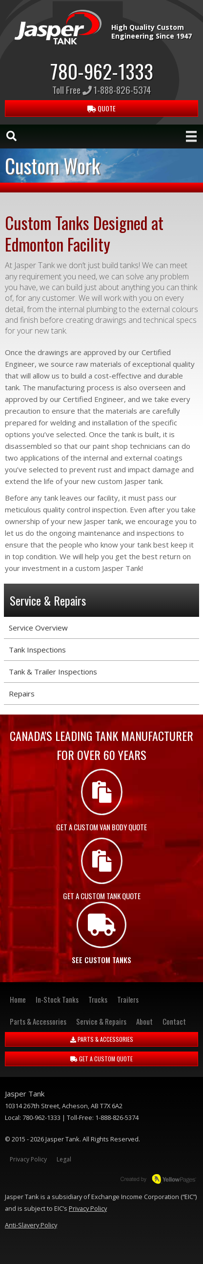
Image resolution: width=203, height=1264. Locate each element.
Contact (174, 1021)
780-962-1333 (101, 71)
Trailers (128, 999)
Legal (64, 1159)
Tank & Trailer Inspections (53, 671)
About (144, 1021)
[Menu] (191, 136)
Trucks (97, 999)
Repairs (22, 693)
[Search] (11, 136)
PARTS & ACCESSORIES (101, 1039)
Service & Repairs (101, 1021)
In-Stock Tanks (57, 999)
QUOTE (101, 108)
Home (18, 999)
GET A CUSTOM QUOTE (101, 1058)
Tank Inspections (37, 649)
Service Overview (38, 627)
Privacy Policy (28, 1159)
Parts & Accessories (38, 1021)
